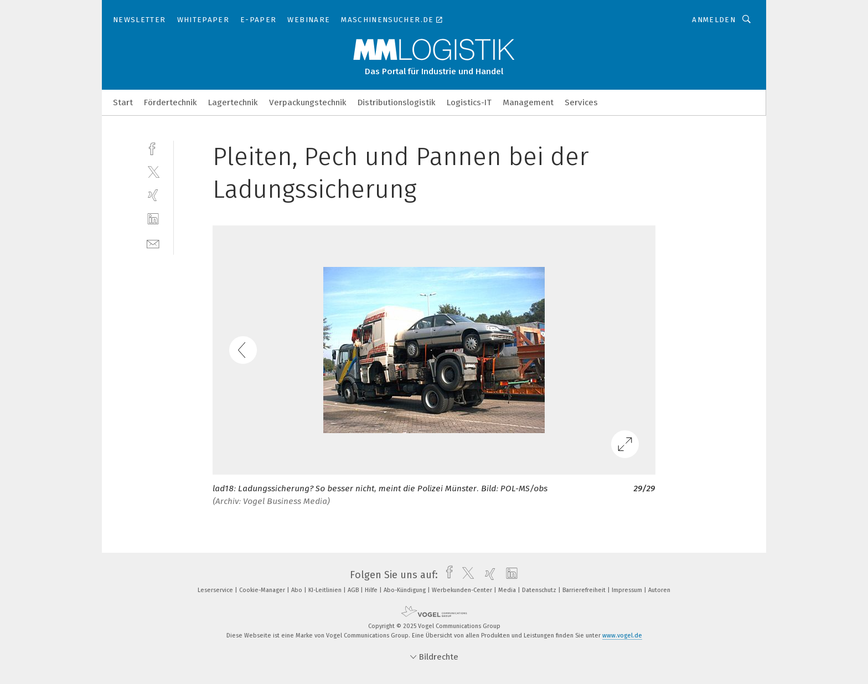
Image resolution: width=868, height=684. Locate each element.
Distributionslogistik (397, 102)
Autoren (659, 590)
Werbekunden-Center (463, 590)
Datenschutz (540, 590)
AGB (354, 590)
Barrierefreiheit (584, 590)
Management (528, 102)
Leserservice (216, 590)
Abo (297, 590)
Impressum (628, 590)
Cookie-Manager (263, 590)
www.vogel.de (622, 635)
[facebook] (153, 148)
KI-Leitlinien (325, 590)
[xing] (153, 195)
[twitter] (153, 171)
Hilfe (372, 590)
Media (508, 590)
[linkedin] (153, 219)
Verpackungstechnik (308, 102)
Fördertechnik (170, 102)
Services (581, 102)
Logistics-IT (469, 102)
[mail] (153, 243)
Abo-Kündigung (405, 590)
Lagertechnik (233, 102)
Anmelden (714, 19)
